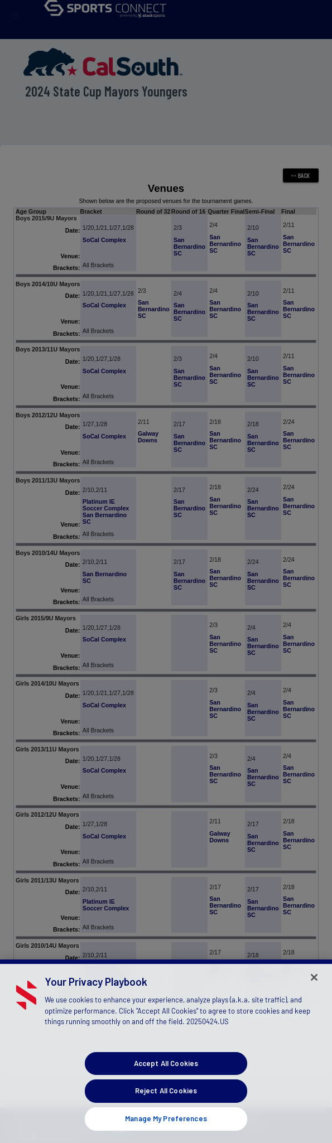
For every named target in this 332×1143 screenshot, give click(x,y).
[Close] (314, 989)
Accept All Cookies (166, 1074)
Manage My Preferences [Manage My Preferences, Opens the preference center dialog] (166, 1130)
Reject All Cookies (166, 1102)
